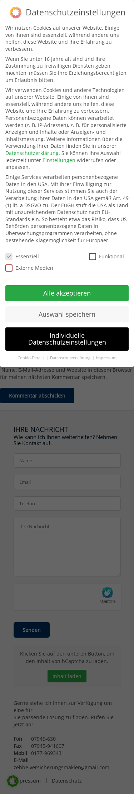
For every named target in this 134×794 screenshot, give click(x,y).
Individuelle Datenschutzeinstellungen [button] (67, 339)
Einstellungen (59, 160)
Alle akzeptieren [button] (67, 293)
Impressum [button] (106, 357)
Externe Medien (29, 267)
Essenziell (22, 256)
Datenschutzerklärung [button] (70, 357)
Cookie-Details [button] (31, 357)
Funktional (106, 256)
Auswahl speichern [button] (67, 314)
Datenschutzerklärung (32, 153)
